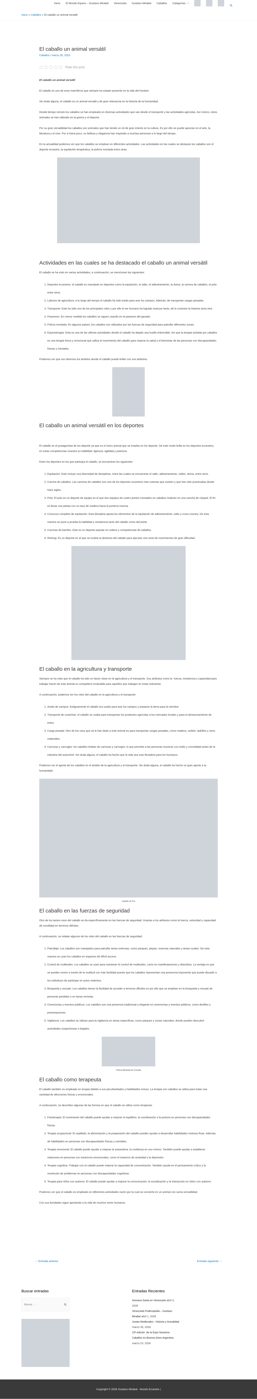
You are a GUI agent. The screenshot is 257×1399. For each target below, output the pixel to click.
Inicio (57, 3)
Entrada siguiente (209, 1260)
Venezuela (120, 3)
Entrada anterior (47, 1260)
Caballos (161, 3)
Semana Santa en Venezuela (149, 1300)
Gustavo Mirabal (141, 3)
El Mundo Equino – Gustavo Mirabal (86, 3)
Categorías (178, 3)
